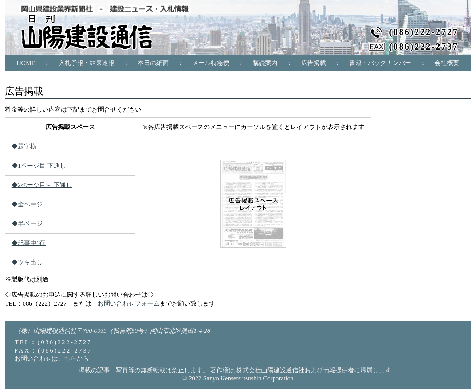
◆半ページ (27, 223)
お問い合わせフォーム (129, 303)
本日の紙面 (153, 62)
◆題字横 (24, 146)
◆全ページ (27, 204)
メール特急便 (210, 62)
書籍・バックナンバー (380, 62)
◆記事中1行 (29, 243)
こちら (67, 358)
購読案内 (265, 62)
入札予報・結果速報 (86, 62)
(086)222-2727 (424, 32)
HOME (26, 62)
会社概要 (446, 62)
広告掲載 (313, 62)
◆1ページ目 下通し (39, 165)
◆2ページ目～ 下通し (42, 185)
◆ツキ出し (27, 262)
